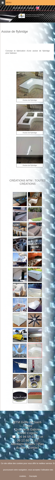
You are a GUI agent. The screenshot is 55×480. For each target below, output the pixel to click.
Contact (30, 8)
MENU (5, 2)
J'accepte (33, 476)
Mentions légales (23, 444)
